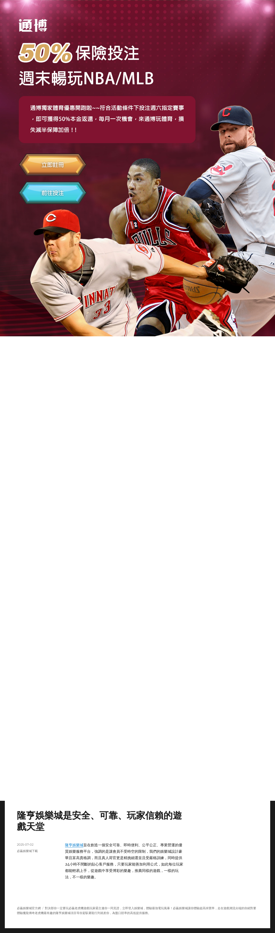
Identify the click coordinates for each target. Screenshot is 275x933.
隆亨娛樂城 (74, 845)
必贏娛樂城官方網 (29, 908)
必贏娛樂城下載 (27, 851)
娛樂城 (183, 908)
